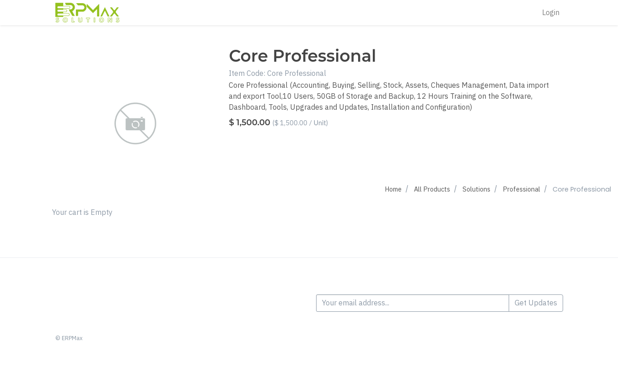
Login (550, 12)
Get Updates (536, 303)
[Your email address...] (412, 303)
